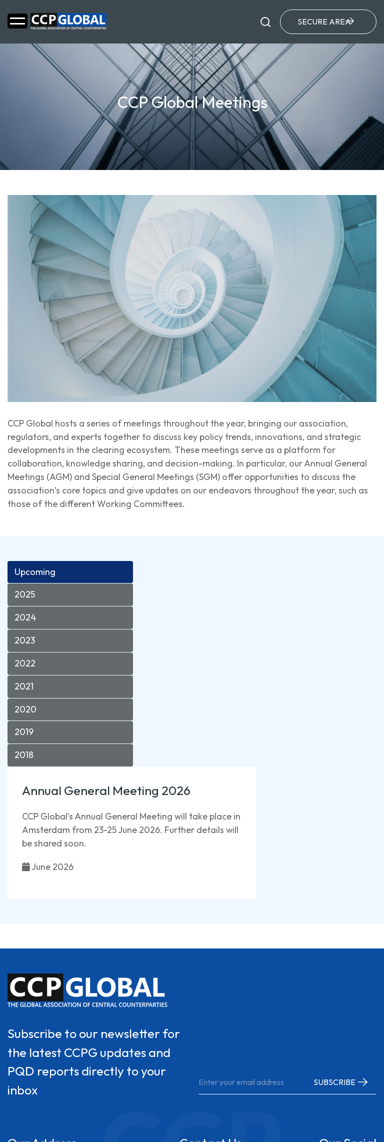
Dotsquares (347, 1111)
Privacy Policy (35, 1120)
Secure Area (322, 23)
